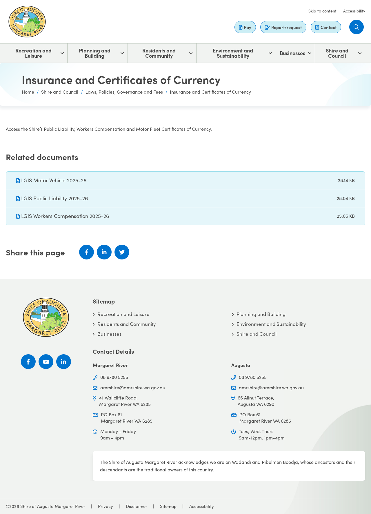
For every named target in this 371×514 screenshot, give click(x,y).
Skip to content (322, 11)
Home (28, 91)
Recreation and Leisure (33, 53)
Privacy (105, 506)
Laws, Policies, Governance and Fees (124, 91)
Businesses (292, 53)
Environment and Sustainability (233, 53)
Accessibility (354, 11)
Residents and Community (159, 53)
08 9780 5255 (114, 377)
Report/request (283, 27)
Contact (326, 27)
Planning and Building (94, 53)
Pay (245, 27)
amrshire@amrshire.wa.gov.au (132, 387)
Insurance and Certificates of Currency (210, 91)
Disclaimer (136, 506)
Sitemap (168, 506)
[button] (356, 27)
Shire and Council (337, 53)
